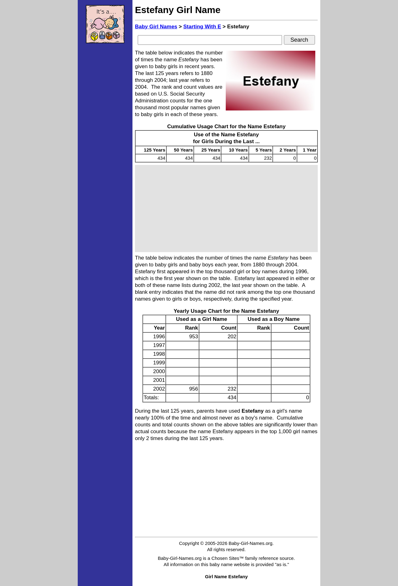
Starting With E (202, 27)
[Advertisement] (105, 141)
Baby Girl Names (156, 27)
